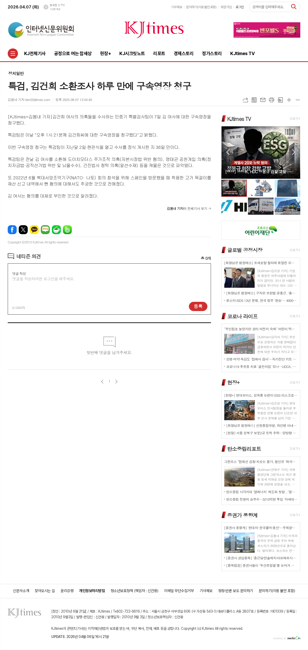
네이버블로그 (45, 229)
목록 (254, 99)
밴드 (67, 229)
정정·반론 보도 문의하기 (235, 591)
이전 (102, 382)
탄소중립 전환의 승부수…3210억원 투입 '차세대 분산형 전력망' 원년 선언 (261, 499)
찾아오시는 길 (45, 591)
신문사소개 (21, 591)
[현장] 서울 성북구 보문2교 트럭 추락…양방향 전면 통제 (261, 432)
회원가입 (226, 7)
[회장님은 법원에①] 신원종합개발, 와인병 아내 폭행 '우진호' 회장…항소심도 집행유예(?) (261, 425)
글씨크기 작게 (297, 99)
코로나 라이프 (242, 316)
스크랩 (280, 99)
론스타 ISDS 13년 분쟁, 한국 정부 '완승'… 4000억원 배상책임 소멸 (261, 300)
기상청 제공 (55, 9)
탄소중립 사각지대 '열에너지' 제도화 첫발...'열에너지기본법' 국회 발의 (261, 491)
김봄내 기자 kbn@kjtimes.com (29, 99)
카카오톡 (34, 229)
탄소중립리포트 (244, 448)
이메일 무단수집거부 (179, 591)
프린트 (271, 99)
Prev (227, 152)
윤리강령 (67, 591)
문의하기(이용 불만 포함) (201, 7)
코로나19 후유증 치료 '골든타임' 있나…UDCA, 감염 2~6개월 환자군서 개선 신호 (261, 366)
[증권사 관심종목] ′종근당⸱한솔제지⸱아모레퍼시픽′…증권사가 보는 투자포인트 (261, 557)
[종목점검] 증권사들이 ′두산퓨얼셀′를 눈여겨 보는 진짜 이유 (261, 565)
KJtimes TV (239, 118)
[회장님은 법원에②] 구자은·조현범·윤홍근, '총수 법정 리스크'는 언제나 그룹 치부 (261, 293)
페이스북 (12, 229)
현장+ (233, 382)
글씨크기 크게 (289, 99)
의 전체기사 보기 (187, 208)
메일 (262, 99)
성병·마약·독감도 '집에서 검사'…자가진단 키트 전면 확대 (261, 359)
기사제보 (176, 7)
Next (293, 152)
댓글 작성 (19, 273)
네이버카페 (56, 229)
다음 (116, 382)
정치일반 (16, 73)
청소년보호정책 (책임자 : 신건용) (134, 591)
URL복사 (245, 99)
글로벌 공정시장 (244, 250)
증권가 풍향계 (242, 515)
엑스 (23, 229)
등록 (198, 306)
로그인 (240, 7)
